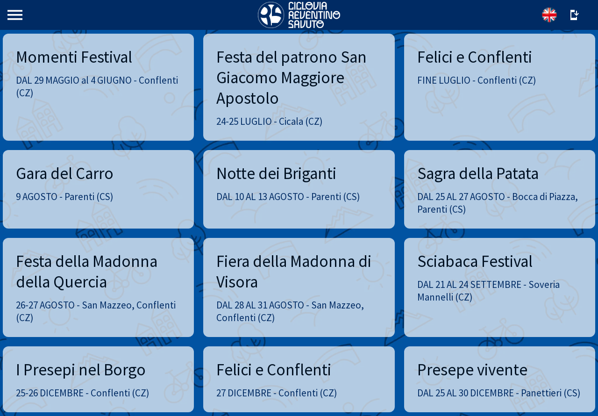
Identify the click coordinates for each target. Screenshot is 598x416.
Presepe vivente (472, 369)
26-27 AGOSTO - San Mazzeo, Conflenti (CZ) (96, 311)
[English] (549, 15)
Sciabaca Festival (475, 261)
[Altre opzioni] (573, 15)
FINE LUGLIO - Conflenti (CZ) (476, 80)
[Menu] (15, 15)
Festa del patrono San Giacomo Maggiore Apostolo (291, 77)
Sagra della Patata (478, 173)
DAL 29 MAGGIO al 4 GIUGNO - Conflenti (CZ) (97, 86)
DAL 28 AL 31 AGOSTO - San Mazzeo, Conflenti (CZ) (290, 311)
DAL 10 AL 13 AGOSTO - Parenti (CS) (288, 196)
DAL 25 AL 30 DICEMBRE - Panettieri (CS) (499, 393)
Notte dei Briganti (276, 173)
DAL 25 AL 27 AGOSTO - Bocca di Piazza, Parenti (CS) (497, 202)
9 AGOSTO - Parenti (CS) (65, 196)
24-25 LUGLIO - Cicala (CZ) (269, 121)
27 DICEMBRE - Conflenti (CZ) (276, 393)
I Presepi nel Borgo (81, 369)
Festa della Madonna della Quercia (86, 271)
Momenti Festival (74, 57)
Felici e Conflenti (474, 57)
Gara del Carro (65, 173)
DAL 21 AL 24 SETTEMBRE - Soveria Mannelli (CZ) (488, 290)
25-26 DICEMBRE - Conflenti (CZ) (83, 393)
